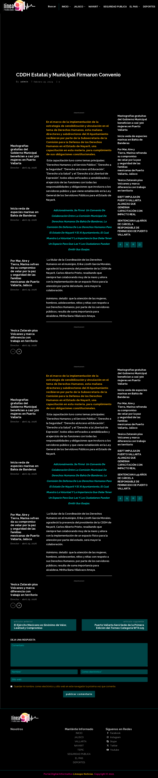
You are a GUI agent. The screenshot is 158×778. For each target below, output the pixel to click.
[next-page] (19, 351)
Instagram (115, 737)
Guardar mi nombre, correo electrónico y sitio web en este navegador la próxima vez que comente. (65, 686)
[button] (52, 6)
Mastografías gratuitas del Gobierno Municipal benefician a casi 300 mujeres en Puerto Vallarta (24, 154)
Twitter (113, 746)
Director (14, 168)
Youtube (114, 750)
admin (24, 82)
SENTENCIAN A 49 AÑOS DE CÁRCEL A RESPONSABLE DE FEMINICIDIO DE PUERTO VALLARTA (133, 227)
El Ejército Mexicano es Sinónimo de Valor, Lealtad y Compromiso (40, 626)
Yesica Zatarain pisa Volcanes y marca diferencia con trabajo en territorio (24, 336)
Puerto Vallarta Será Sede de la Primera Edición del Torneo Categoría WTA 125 (119, 626)
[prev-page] (13, 351)
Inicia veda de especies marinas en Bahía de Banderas (24, 212)
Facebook (115, 733)
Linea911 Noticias (83, 774)
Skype (113, 741)
